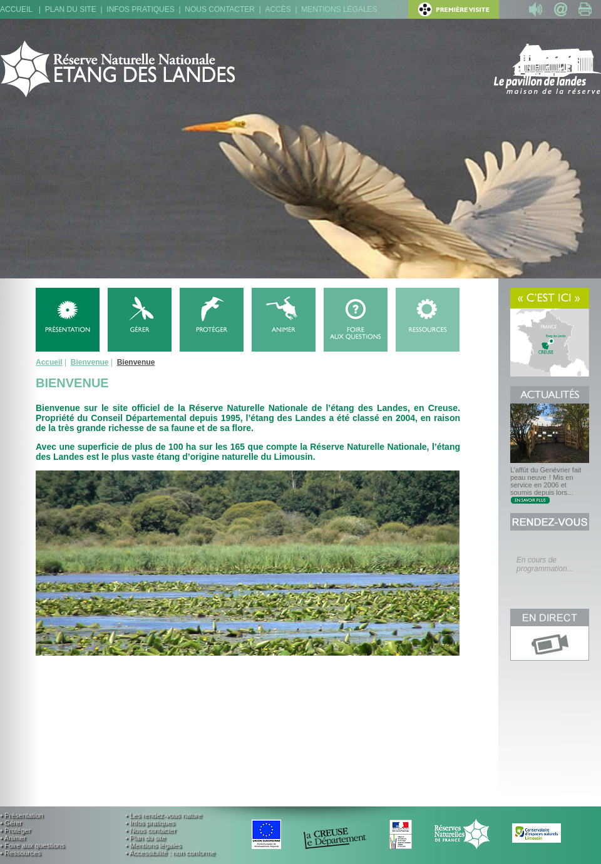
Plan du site (70, 9)
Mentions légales (339, 9)
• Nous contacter (150, 830)
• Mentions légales (153, 845)
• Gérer (11, 822)
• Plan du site (145, 837)
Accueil (16, 9)
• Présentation (21, 815)
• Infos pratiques (150, 822)
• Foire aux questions (32, 845)
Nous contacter (220, 9)
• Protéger (15, 830)
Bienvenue (90, 362)
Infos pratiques (140, 9)
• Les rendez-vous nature (163, 815)
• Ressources (20, 852)
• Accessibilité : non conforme (170, 852)
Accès (277, 9)
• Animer (13, 837)
